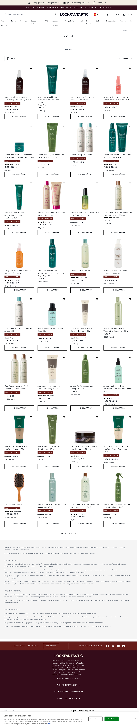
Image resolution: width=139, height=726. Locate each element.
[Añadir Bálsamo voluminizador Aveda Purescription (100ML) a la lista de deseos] (97, 68)
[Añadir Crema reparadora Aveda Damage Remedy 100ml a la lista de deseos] (97, 299)
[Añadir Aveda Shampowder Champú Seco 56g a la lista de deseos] (64, 299)
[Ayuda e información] (69, 685)
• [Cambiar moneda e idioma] (98, 14)
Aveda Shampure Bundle (81, 155)
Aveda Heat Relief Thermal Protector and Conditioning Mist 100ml (117, 388)
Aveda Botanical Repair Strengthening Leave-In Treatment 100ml (15, 215)
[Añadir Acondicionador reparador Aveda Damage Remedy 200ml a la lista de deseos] (64, 357)
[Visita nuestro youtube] (118, 646)
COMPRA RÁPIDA (19, 117)
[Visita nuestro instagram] (113, 646)
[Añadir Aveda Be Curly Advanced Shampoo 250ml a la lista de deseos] (97, 357)
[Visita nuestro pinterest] (123, 646)
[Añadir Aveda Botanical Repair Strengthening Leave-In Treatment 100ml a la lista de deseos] (31, 183)
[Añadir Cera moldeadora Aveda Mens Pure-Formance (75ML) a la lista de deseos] (97, 417)
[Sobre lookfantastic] (69, 698)
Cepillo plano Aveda (13, 504)
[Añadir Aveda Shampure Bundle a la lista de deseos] (97, 125)
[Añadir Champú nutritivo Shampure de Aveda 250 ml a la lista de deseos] (31, 299)
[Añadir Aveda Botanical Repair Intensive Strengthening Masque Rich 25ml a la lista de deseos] (31, 125)
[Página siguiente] (75, 533)
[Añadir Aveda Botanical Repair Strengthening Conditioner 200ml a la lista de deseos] (64, 68)
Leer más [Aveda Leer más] (68, 49)
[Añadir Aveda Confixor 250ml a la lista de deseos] (97, 241)
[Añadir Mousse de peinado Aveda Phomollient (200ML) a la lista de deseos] (130, 241)
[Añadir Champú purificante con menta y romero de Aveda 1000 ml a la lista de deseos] (97, 475)
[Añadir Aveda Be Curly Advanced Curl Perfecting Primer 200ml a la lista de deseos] (130, 475)
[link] (113, 14)
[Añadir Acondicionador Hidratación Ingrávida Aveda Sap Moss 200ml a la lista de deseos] (130, 417)
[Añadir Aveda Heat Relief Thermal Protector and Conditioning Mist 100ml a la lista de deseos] (130, 357)
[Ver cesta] (128, 14)
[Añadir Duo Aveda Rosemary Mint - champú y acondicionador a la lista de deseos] (31, 357)
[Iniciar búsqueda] (54, 14)
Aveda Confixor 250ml (80, 270)
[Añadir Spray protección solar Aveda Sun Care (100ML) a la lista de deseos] (31, 241)
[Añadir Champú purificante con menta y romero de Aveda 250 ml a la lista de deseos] (130, 183)
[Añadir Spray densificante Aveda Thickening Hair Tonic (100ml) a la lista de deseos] (31, 68)
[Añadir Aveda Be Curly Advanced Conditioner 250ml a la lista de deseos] (64, 417)
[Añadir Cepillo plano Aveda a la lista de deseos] (31, 475)
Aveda (69, 36)
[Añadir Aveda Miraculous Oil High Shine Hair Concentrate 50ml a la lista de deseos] (97, 183)
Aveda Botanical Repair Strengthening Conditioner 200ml (49, 100)
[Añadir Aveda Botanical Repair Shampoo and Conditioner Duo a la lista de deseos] (130, 125)
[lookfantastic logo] (74, 14)
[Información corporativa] (68, 691)
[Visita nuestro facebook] (107, 646)
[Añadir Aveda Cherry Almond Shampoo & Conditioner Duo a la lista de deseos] (64, 183)
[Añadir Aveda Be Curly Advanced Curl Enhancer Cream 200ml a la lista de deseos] (64, 125)
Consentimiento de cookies (68, 678)
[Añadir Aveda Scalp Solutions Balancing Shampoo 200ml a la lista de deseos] (64, 475)
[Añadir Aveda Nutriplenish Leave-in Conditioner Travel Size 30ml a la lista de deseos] (130, 68)
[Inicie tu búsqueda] (31, 14)
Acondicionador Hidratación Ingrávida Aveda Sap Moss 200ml (115, 449)
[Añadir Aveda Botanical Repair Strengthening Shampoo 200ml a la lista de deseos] (64, 241)
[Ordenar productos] (125, 58)
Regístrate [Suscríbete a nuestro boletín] (51, 646)
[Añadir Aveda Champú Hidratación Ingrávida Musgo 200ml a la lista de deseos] (31, 417)
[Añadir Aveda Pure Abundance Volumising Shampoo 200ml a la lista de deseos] (130, 299)
